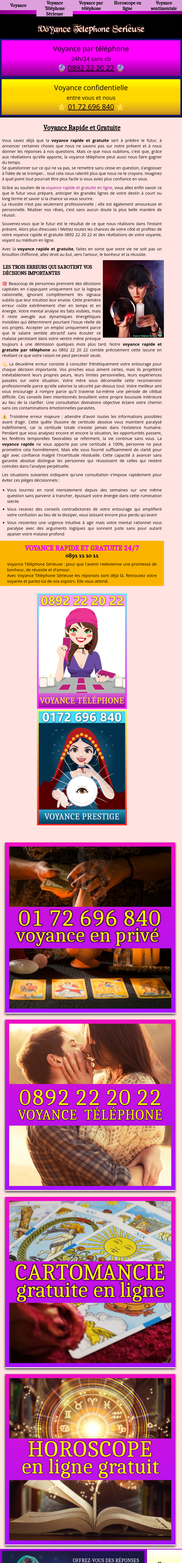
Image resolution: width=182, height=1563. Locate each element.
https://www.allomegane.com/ (149, 1532)
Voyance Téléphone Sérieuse (54, 7)
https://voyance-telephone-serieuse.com (91, 1492)
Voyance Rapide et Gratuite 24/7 (82, 549)
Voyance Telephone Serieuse (91, 29)
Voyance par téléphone (91, 5)
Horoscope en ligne (127, 5)
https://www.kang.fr (46, 1532)
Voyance (18, 5)
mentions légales (122, 1542)
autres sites (151, 1542)
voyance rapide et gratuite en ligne (79, 188)
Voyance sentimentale (164, 5)
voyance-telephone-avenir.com (93, 1532)
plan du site (93, 1542)
